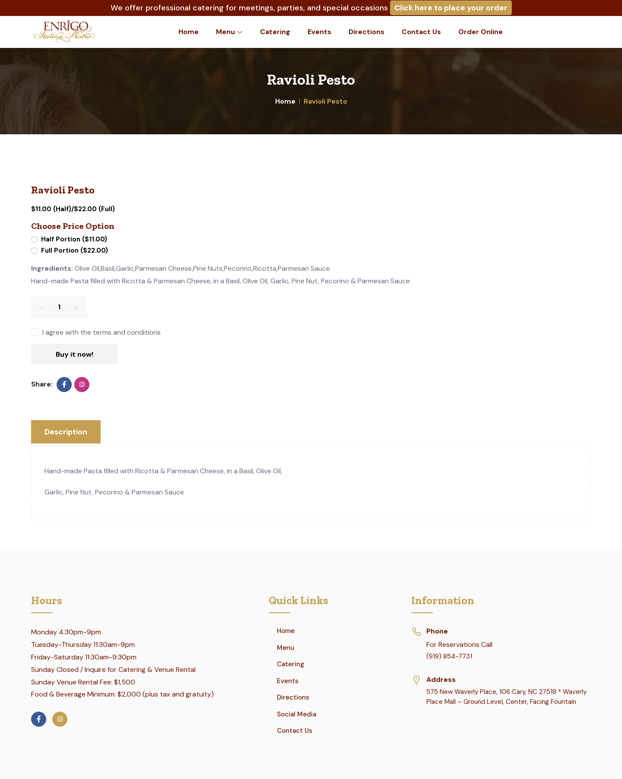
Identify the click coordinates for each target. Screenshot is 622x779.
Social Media (296, 714)
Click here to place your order (451, 8)
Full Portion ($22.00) (74, 250)
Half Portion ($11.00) (74, 239)
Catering (275, 31)
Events (319, 31)
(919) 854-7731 (449, 656)
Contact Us (421, 31)
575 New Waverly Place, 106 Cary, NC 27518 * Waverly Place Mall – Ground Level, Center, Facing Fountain (506, 696)
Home (188, 31)
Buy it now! (74, 354)
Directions (366, 31)
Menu (229, 31)
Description (66, 432)
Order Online (480, 31)
